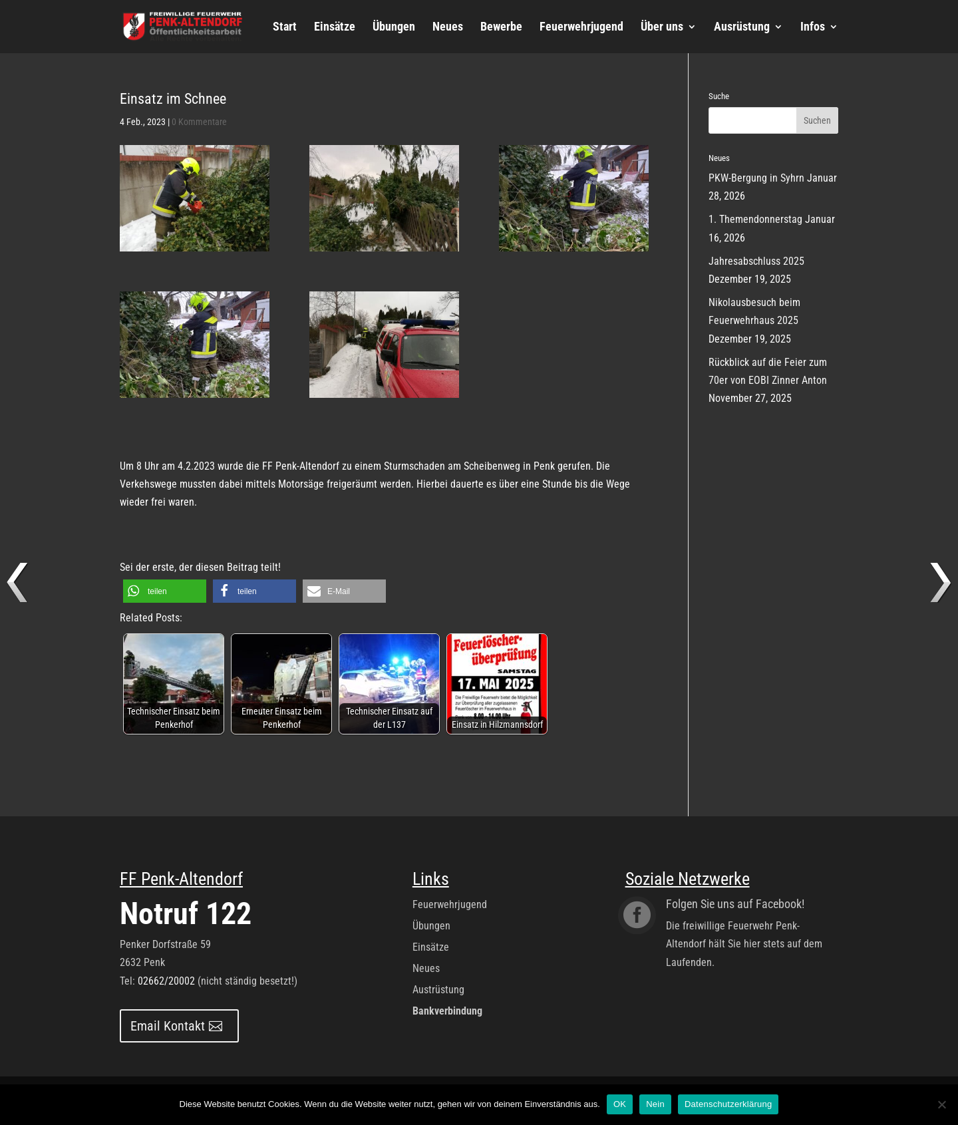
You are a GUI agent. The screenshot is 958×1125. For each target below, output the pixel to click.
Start (285, 27)
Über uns (662, 27)
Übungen (394, 27)
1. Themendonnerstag (755, 219)
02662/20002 (166, 981)
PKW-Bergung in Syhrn (756, 178)
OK (619, 1104)
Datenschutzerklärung (728, 1104)
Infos (812, 27)
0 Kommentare (199, 121)
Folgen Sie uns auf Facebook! (735, 904)
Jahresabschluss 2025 (756, 261)
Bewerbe (501, 27)
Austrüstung (438, 989)
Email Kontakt (167, 1026)
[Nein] (941, 1104)
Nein (655, 1104)
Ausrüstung (742, 27)
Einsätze (334, 27)
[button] (164, 591)
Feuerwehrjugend (581, 27)
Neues (447, 27)
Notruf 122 (185, 913)
